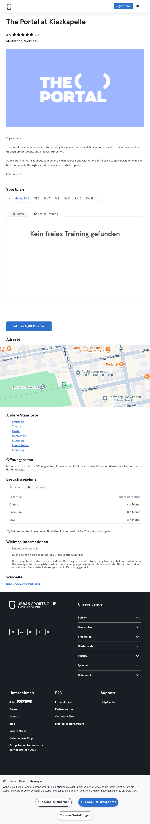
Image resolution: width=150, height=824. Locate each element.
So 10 (77, 198)
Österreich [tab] (108, 675)
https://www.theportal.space (23, 584)
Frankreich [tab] (108, 637)
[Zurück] (9, 199)
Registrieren (123, 6)
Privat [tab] (15, 487)
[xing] (48, 632)
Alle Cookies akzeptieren (98, 802)
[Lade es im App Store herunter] (22, 619)
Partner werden (64, 709)
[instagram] (12, 632)
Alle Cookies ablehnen (53, 802)
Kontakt (14, 716)
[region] (75, 799)
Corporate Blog (64, 716)
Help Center (108, 702)
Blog (12, 724)
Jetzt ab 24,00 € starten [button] (28, 326)
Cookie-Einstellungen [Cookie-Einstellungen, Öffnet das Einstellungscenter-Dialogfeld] (75, 815)
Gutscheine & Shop (21, 738)
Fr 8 (57, 198)
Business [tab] (36, 487)
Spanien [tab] (108, 665)
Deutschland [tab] (108, 627)
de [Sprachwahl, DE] (139, 6)
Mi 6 (36, 198)
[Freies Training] (46, 214)
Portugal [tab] (108, 656)
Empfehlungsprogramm (69, 724)
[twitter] (30, 632)
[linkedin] (21, 632)
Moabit (16, 431)
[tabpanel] (75, 508)
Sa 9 (67, 198)
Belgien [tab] (108, 617)
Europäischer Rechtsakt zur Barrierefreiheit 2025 (26, 747)
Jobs (12, 702)
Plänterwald (19, 436)
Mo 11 (89, 198)
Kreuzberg (18, 422)
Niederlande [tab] (108, 646)
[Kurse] (18, 214)
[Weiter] (98, 199)
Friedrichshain (20, 445)
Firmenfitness (63, 702)
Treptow (17, 426)
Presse (13, 709)
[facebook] (39, 632)
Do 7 (47, 198)
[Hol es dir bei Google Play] (51, 619)
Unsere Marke (17, 731)
